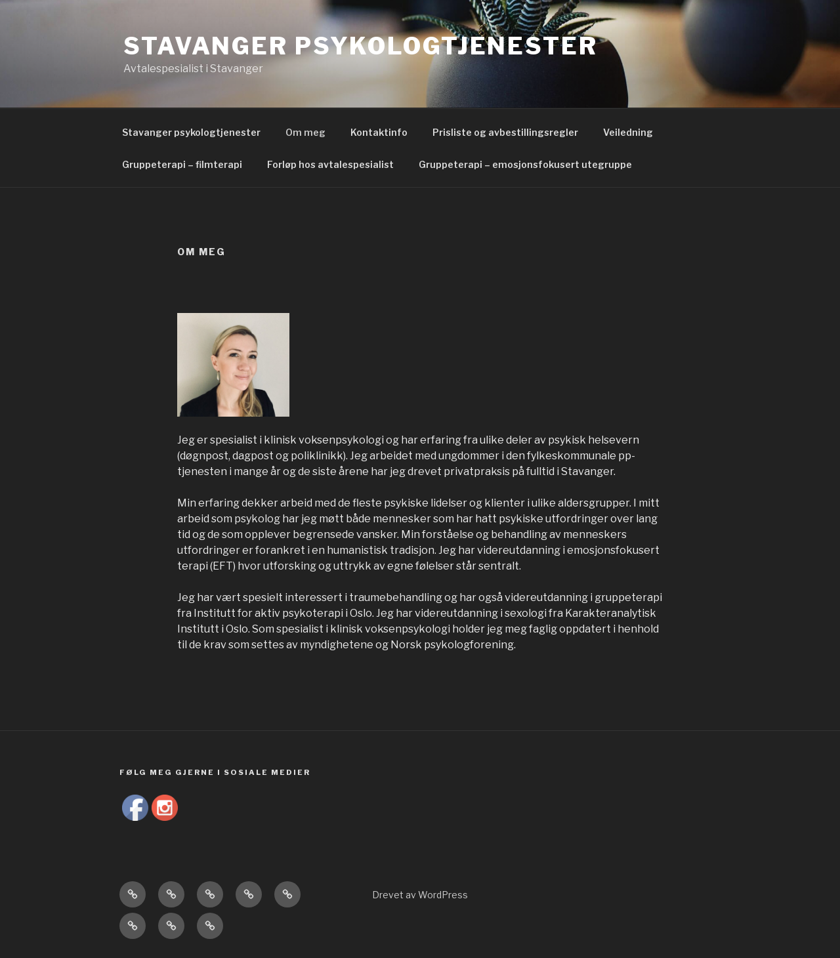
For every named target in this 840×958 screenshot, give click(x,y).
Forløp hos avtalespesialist (330, 164)
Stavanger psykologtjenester (360, 45)
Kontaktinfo (379, 132)
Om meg (305, 132)
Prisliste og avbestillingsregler (505, 132)
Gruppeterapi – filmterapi (182, 164)
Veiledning (628, 132)
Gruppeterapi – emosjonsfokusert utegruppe (525, 164)
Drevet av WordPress (420, 894)
